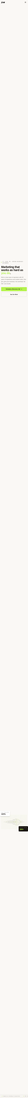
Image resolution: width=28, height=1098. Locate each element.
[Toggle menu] (25, 2)
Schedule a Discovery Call (14, 289)
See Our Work (14, 294)
